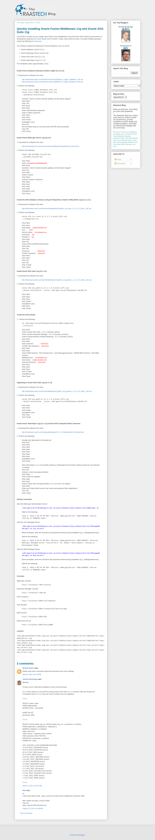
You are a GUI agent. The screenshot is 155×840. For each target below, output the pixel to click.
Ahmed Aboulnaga (30, 679)
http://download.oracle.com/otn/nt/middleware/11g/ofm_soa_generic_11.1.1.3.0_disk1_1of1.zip (57, 391)
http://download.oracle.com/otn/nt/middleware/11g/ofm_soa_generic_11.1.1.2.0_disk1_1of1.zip (57, 280)
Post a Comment (26, 813)
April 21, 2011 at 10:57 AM (32, 786)
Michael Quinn (28, 668)
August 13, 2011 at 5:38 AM (33, 808)
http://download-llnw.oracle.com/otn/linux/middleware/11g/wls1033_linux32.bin (50, 146)
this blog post (36, 41)
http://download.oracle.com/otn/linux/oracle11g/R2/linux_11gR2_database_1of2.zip (52, 79)
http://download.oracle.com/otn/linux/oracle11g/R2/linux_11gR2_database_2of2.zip (52, 82)
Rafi (24, 790)
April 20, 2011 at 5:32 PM (32, 674)
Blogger (82, 835)
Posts (118, 159)
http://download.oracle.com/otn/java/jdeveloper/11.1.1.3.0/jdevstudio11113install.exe (53, 432)
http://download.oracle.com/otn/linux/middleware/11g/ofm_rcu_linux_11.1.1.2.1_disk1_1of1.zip (56, 208)
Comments (120, 163)
